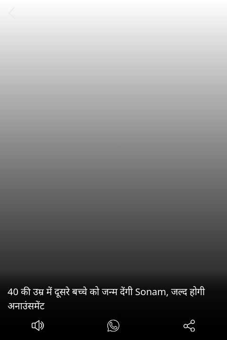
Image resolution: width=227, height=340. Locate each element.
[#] (113, 327)
